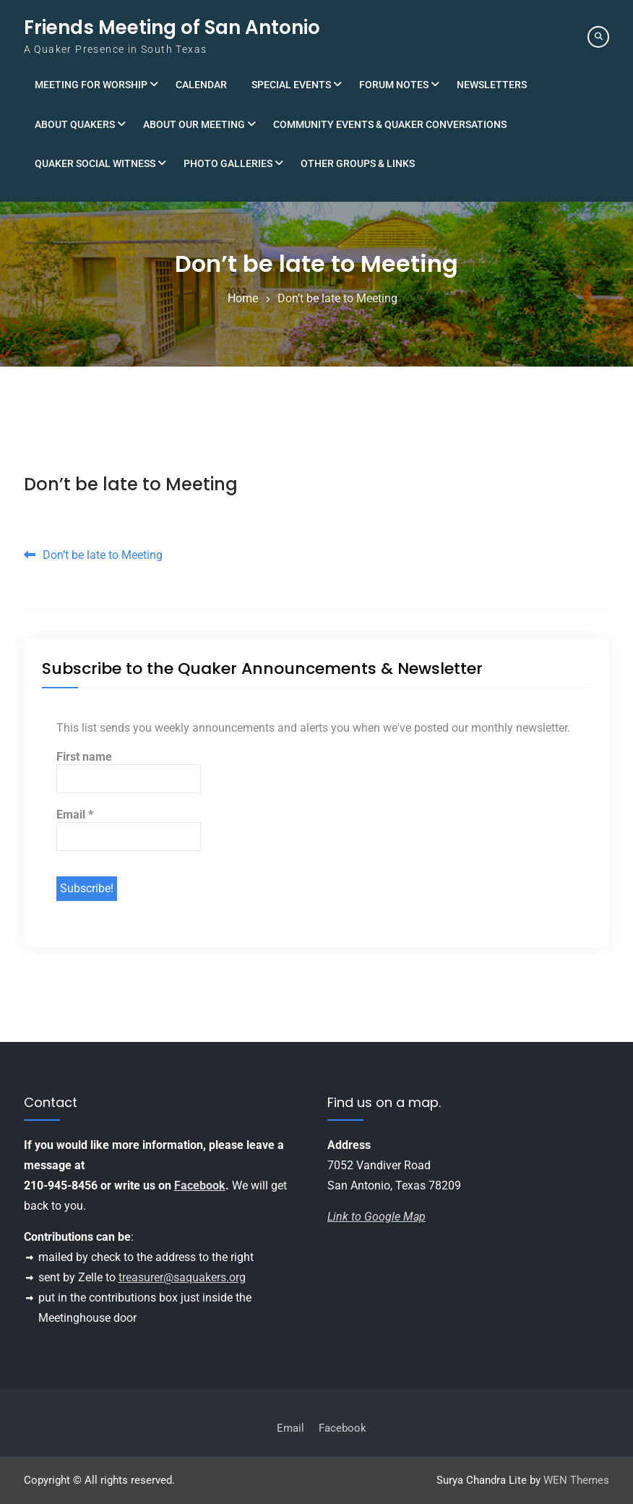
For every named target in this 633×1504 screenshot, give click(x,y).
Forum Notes (394, 84)
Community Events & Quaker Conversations (390, 124)
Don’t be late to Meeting (131, 484)
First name (84, 757)
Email (74, 814)
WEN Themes (576, 1480)
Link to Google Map (376, 1216)
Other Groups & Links (358, 163)
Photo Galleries (228, 163)
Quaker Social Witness (95, 163)
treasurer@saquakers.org (182, 1277)
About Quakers (75, 124)
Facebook (199, 1185)
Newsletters (492, 84)
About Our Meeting (194, 124)
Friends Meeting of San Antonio (172, 27)
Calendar (201, 84)
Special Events (291, 84)
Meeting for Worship (91, 84)
